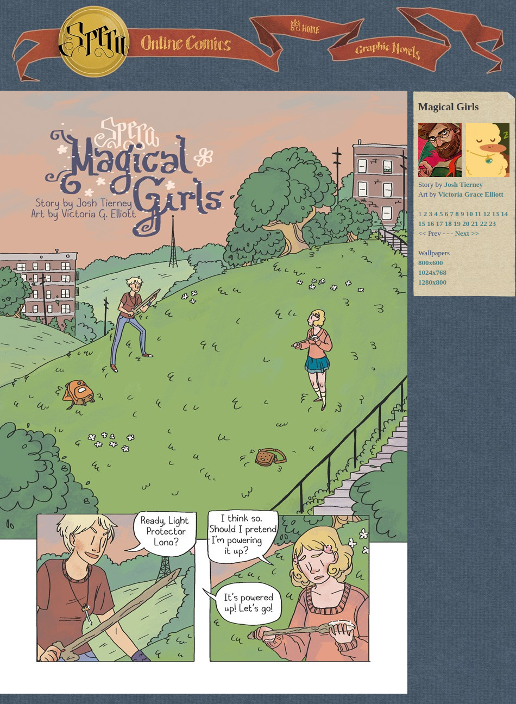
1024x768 (432, 272)
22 (483, 223)
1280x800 (432, 282)
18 (448, 223)
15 (421, 223)
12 (486, 214)
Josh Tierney (463, 184)
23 (492, 223)
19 (457, 223)
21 (475, 223)
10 (469, 214)
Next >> (467, 233)
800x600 (430, 263)
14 (504, 214)
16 (430, 223)
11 (478, 214)
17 (439, 223)
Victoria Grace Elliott (471, 194)
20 (465, 223)
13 (495, 214)
